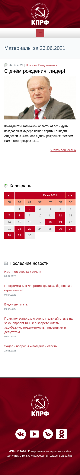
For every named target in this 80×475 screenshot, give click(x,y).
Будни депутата (16, 304)
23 (29, 228)
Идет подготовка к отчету (23, 271)
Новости (31, 65)
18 (50, 222)
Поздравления (47, 65)
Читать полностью (63, 150)
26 (60, 228)
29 (19, 235)
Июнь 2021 (50, 195)
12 (60, 215)
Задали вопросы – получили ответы (31, 346)
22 (19, 228)
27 (70, 228)
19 (60, 222)
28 (9, 235)
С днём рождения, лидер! (34, 71)
